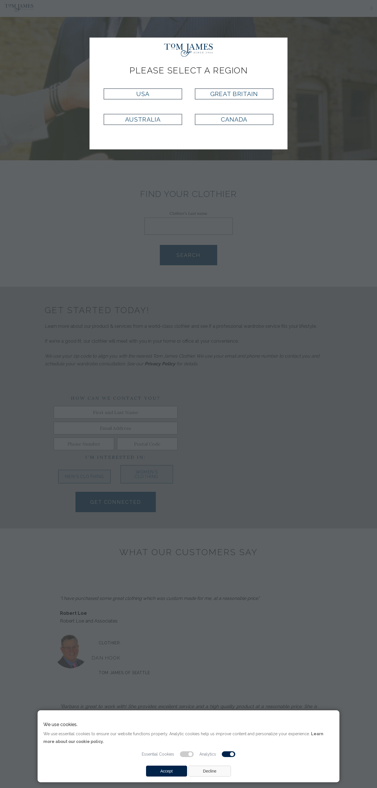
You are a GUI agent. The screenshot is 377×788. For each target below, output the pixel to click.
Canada (234, 119)
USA (142, 93)
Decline (210, 771)
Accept (166, 771)
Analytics (207, 754)
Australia (142, 119)
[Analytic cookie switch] (229, 754)
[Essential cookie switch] (187, 754)
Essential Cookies (158, 754)
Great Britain (234, 93)
